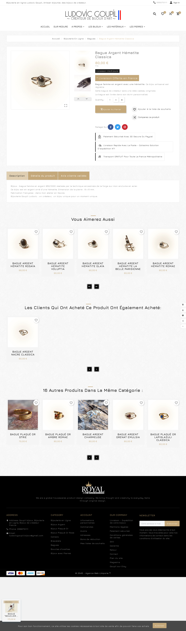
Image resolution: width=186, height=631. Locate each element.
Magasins (115, 552)
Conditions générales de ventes (121, 526)
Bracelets (56, 531)
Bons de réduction (90, 529)
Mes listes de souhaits (92, 534)
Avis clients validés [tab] (74, 175)
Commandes (86, 517)
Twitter (118, 127)
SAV (112, 532)
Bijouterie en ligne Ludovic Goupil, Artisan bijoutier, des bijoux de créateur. (46, 2)
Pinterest (125, 127)
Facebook (110, 127)
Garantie (114, 536)
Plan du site (116, 548)
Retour (113, 540)
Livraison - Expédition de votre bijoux (121, 512)
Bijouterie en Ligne (61, 511)
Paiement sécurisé (120, 521)
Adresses (85, 525)
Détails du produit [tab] (43, 175)
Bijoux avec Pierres (61, 544)
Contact (114, 544)
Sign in (176, 2)
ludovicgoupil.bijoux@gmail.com (26, 526)
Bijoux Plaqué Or (59, 519)
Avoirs (83, 521)
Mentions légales (119, 517)
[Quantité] (110, 99)
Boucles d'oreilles (60, 539)
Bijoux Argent (58, 515)
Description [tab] (17, 175)
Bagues (55, 535)
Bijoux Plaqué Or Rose (62, 523)
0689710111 (162, 2)
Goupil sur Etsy (118, 557)
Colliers (55, 527)
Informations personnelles (87, 512)
